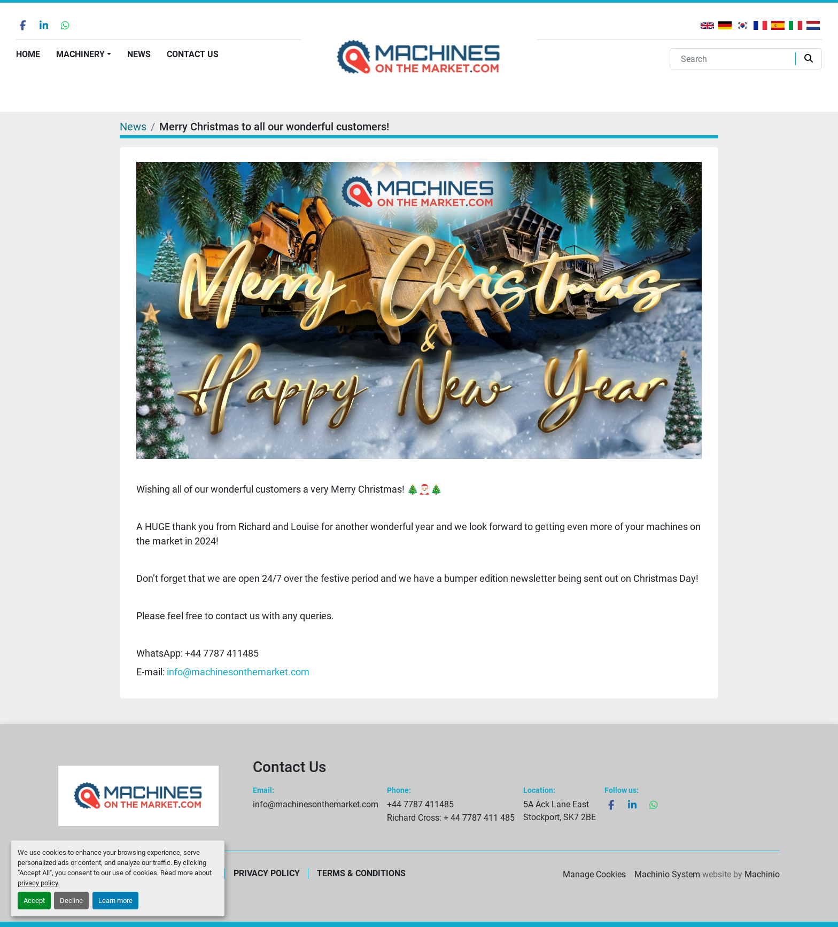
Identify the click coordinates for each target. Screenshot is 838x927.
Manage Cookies (594, 874)
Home (28, 54)
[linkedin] (43, 25)
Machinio (762, 874)
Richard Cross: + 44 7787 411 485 (451, 818)
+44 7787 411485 (420, 804)
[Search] (734, 59)
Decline (71, 901)
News (139, 54)
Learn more (115, 901)
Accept (34, 901)
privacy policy (38, 883)
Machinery (80, 54)
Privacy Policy (267, 873)
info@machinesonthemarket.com (238, 671)
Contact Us (193, 54)
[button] (83, 54)
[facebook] (22, 25)
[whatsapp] (65, 25)
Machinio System (667, 874)
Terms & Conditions (361, 873)
